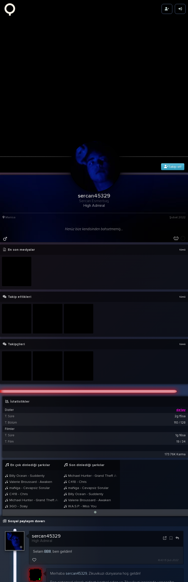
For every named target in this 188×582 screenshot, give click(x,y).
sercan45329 (46, 500)
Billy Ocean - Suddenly (25, 439)
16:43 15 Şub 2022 (168, 524)
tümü (182, 213)
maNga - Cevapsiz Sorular (27, 452)
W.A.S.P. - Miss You (80, 470)
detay (181, 374)
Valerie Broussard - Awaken (28, 446)
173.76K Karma (175, 418)
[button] (95, 476)
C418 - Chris (16, 458)
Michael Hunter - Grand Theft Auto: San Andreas (32, 464)
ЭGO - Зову (16, 470)
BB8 (47, 515)
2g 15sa (180, 380)
